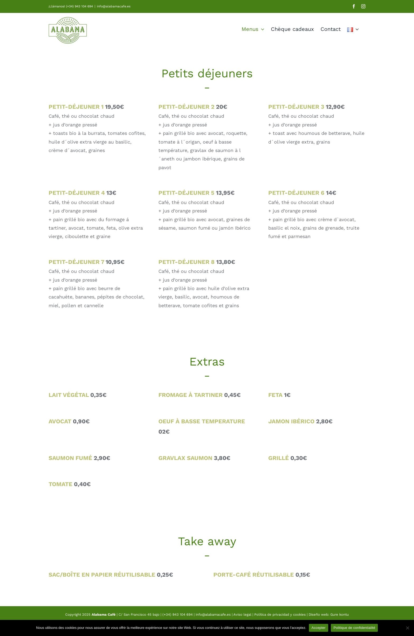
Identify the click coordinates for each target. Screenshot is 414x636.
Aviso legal (242, 614)
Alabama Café (104, 614)
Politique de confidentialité (354, 628)
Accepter (319, 628)
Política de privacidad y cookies (280, 614)
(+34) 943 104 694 (177, 614)
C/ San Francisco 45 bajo (139, 614)
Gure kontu (339, 614)
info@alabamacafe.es (113, 6)
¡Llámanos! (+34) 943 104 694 (71, 6)
